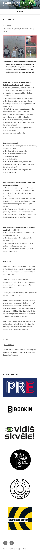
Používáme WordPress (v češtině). (15, 549)
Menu (20, 12)
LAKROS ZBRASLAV (17, 3)
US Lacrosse (9, 345)
